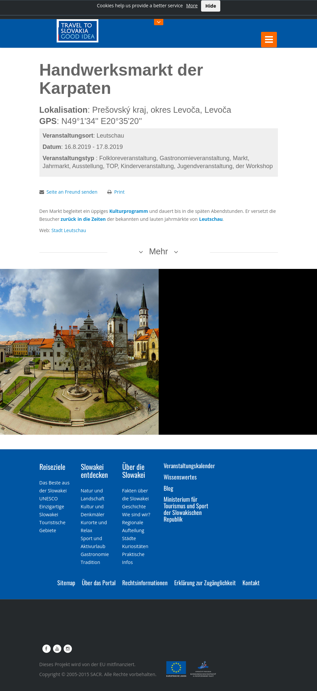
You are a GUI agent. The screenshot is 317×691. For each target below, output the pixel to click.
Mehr (158, 251)
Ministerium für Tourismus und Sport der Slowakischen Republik (186, 509)
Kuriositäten (135, 546)
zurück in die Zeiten (83, 219)
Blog (168, 488)
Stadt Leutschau (68, 230)
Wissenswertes (180, 476)
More (192, 5)
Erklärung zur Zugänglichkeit (205, 582)
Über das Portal (99, 582)
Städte (129, 538)
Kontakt (251, 582)
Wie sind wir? (136, 514)
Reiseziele (52, 466)
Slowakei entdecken (94, 470)
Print (119, 192)
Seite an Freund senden (71, 192)
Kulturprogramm (128, 211)
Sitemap (66, 582)
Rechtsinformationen (145, 582)
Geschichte (134, 506)
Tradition (90, 562)
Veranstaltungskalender (189, 465)
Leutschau (211, 219)
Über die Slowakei (133, 470)
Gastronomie (95, 554)
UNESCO (48, 498)
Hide (210, 6)
